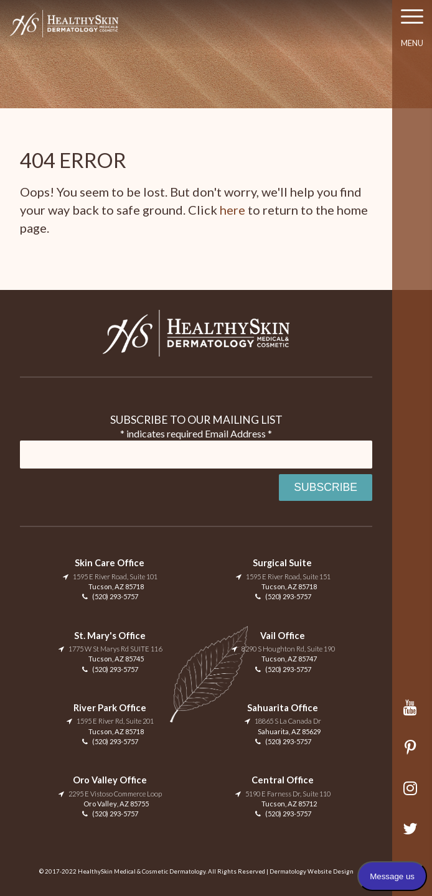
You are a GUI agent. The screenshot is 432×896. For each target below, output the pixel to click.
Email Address (238, 433)
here (232, 209)
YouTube (412, 713)
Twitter (412, 834)
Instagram (412, 794)
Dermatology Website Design (312, 871)
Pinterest (412, 754)
